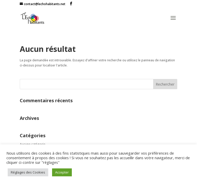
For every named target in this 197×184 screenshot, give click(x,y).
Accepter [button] (62, 172)
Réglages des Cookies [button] (28, 172)
